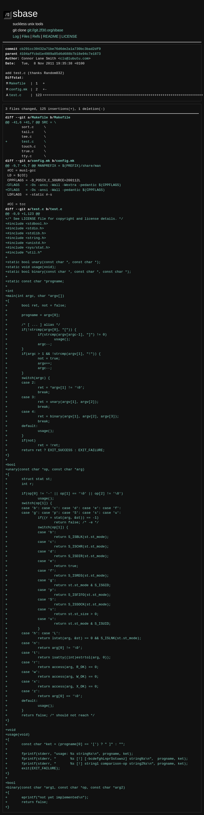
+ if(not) (20, 440)
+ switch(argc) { (27, 378)
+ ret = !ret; (32, 445)
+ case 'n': (22, 643)
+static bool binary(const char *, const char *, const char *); (68, 272)
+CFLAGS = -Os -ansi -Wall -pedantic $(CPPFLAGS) (55, 190)
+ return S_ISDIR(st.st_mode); (57, 556)
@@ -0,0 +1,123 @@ (22, 214)
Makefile (17, 83)
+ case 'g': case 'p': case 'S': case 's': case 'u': (63, 513)
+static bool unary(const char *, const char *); (53, 262)
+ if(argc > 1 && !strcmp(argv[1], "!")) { (53, 354)
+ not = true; (32, 358)
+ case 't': (22, 653)
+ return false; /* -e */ (52, 522)
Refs (36, 36)
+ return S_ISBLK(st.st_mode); (57, 537)
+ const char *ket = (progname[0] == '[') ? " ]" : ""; (65, 744)
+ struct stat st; (28, 479)
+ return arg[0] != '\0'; (43, 648)
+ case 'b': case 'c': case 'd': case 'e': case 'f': (63, 508)
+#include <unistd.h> (25, 243)
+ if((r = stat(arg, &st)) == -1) (52, 518)
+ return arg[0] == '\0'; (43, 696)
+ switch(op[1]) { (28, 503)
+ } (14, 349)
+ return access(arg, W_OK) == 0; (52, 676)
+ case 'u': (30, 619)
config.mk (18, 89)
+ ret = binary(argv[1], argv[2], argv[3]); (62, 416)
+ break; (27, 392)
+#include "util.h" (23, 252)
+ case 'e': (30, 561)
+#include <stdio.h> (24, 228)
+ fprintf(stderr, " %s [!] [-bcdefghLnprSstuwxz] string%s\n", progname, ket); (96, 759)
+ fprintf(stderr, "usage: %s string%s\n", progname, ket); (69, 754)
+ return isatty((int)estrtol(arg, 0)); (58, 657)
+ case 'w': (22, 672)
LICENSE (69, 36)
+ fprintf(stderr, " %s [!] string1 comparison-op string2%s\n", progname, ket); (96, 763)
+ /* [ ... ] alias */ (32, 325)
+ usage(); (38, 339)
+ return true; (42, 566)
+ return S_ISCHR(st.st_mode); (57, 546)
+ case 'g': (30, 580)
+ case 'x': (22, 681)
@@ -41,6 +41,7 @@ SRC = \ (30, 122)
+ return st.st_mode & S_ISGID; (58, 585)
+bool (10, 465)
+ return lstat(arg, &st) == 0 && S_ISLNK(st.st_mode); (73, 638)
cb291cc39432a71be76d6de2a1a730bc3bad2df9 (60, 49)
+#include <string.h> (25, 238)
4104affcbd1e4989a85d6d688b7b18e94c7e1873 (60, 54)
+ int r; (19, 484)
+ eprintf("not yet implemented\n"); (47, 797)
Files (26, 36)
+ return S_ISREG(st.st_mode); (57, 575)
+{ (7, 301)
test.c (15, 95)
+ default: (21, 426)
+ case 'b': (30, 532)
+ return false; (26, 802)
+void (10, 730)
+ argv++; (28, 363)
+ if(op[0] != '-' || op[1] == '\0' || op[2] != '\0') (64, 493)
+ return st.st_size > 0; (52, 614)
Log (16, 36)
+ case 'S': (30, 599)
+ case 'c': (30, 542)
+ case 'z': (22, 691)
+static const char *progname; (34, 281)
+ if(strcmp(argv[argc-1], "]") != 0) (56, 334)
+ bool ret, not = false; (35, 305)
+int (9, 291)
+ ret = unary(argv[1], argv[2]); (52, 402)
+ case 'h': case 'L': (32, 633)
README (51, 36)
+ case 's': (30, 609)
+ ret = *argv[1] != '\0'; (45, 387)
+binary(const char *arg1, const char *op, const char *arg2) (65, 787)
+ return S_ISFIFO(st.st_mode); (58, 595)
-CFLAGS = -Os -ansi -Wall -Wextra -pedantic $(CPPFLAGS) (63, 185)
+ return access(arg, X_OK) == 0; (52, 686)
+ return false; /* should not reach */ (50, 715)
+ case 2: (20, 382)
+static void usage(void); (30, 267)
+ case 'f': (30, 571)
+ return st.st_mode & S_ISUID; (58, 624)
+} (7, 455)
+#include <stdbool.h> (26, 224)
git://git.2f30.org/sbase (45, 30)
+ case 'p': (30, 590)
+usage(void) (17, 734)
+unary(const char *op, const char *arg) (45, 469)
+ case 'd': (30, 551)
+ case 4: (20, 412)
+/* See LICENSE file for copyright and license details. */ (64, 219)
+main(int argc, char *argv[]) (34, 296)
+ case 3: (20, 397)
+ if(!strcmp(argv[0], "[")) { (40, 330)
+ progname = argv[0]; (32, 315)
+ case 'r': (22, 662)
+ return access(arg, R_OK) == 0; (52, 667)
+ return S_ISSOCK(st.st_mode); (58, 604)
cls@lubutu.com (74, 58)
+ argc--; (28, 344)
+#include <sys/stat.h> (27, 247)
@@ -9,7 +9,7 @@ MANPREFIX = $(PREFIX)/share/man (53, 166)
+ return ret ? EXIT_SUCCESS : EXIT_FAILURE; (55, 450)
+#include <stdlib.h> (25, 233)
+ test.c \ (25, 141)
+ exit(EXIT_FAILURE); (32, 768)
